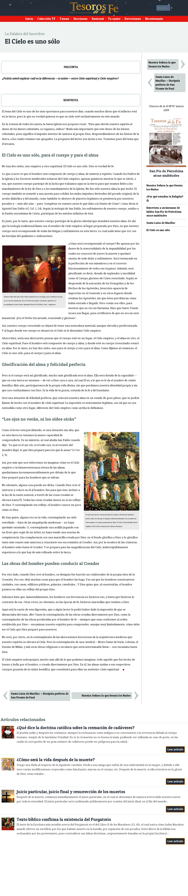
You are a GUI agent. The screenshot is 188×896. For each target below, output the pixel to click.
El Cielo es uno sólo (158, 230)
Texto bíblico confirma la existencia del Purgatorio (64, 819)
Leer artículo (175, 749)
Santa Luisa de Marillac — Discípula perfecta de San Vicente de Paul (39, 695)
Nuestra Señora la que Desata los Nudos (106, 695)
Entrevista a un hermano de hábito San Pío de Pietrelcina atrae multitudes (164, 211)
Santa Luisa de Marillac (160, 222)
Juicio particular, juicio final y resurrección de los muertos (71, 791)
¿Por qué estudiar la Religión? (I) (164, 198)
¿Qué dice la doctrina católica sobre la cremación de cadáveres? (75, 727)
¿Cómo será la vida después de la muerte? (56, 759)
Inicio (29, 19)
